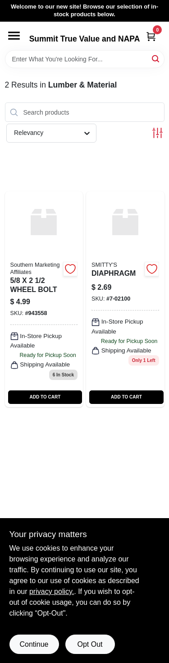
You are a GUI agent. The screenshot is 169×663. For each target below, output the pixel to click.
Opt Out (89, 644)
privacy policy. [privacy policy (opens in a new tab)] (51, 591)
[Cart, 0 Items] (150, 36)
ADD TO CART (45, 396)
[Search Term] (84, 59)
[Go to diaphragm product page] (125, 299)
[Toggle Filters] (157, 133)
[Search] (156, 58)
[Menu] (14, 36)
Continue (33, 644)
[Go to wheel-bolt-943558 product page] (44, 299)
